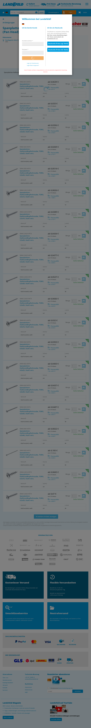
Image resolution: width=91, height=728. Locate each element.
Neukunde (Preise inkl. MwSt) (58, 50)
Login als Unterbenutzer (33, 63)
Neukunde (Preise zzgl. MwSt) (58, 44)
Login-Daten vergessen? (33, 65)
